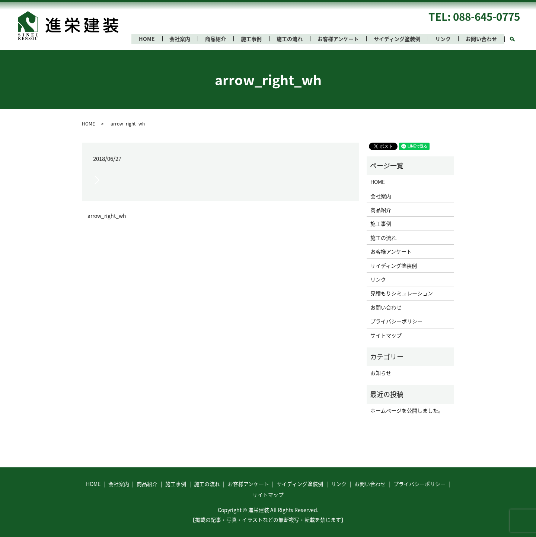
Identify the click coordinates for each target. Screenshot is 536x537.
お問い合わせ (481, 38)
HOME (140, 38)
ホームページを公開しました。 (406, 410)
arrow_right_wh (106, 215)
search (516, 37)
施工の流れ (286, 38)
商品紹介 (210, 38)
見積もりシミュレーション (401, 293)
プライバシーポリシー (396, 321)
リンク (442, 38)
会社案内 (174, 38)
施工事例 (247, 38)
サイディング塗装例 (395, 38)
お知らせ (380, 372)
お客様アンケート (335, 38)
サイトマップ (386, 335)
